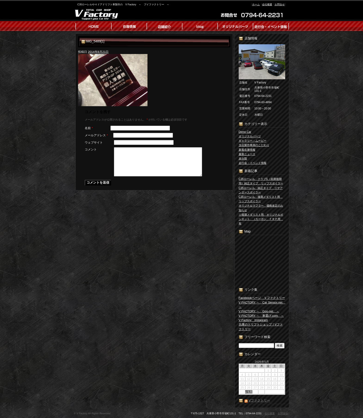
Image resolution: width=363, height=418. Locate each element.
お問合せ (280, 4)
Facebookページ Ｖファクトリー (262, 298)
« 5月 (248, 392)
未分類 (243, 158)
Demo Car (245, 132)
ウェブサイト (94, 142)
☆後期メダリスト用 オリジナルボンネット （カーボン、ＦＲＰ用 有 (261, 219)
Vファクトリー (259, 400)
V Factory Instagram (253, 320)
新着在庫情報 (247, 149)
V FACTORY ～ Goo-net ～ (259, 311)
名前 (89, 128)
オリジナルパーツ (250, 136)
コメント (91, 149)
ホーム (256, 4)
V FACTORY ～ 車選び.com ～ (261, 315)
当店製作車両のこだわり (254, 145)
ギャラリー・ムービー (252, 140)
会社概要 (267, 4)
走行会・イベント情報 (252, 163)
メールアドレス (96, 135)
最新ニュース (247, 154)
